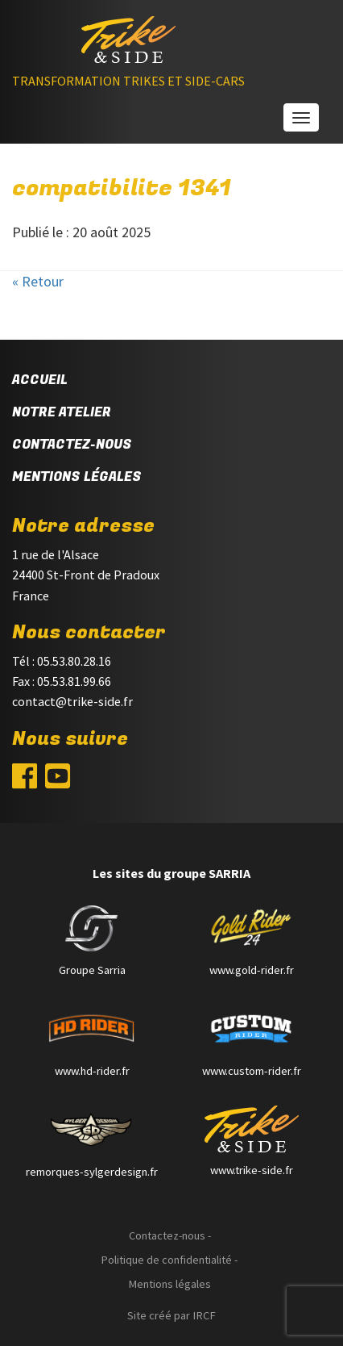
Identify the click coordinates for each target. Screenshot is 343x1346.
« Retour (38, 281)
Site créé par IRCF (171, 1315)
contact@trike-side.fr (72, 701)
